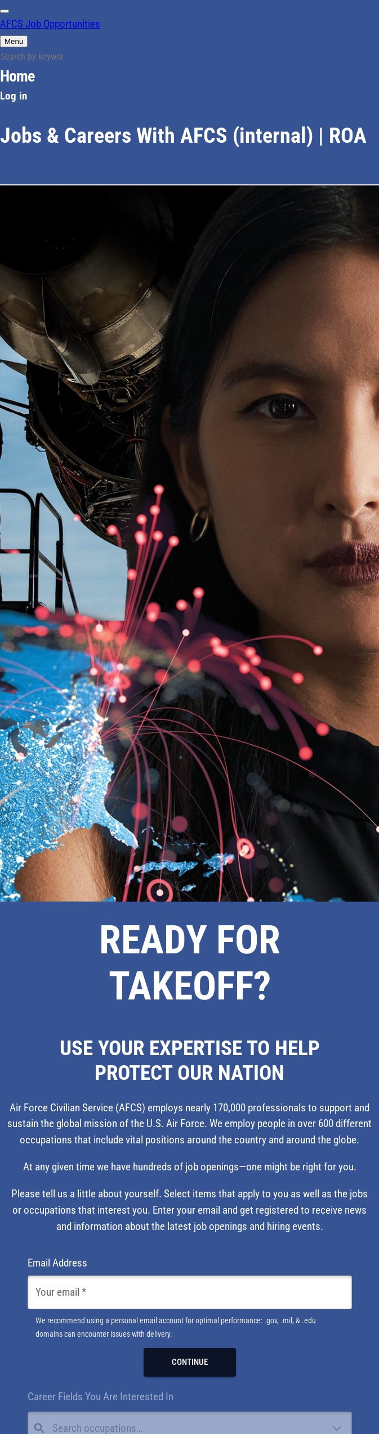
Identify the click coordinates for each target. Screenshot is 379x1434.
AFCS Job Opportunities (50, 23)
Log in (13, 95)
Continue (190, 1362)
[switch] (4, 11)
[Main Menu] (14, 41)
